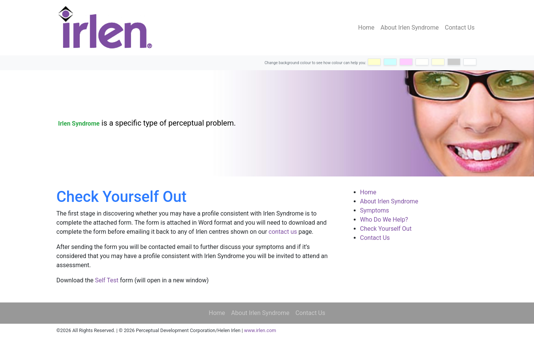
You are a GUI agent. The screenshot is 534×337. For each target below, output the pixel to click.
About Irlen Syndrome (410, 27)
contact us (283, 231)
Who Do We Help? (384, 219)
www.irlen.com (260, 330)
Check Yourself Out (386, 228)
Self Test (106, 280)
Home (366, 27)
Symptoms (374, 210)
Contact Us (460, 27)
